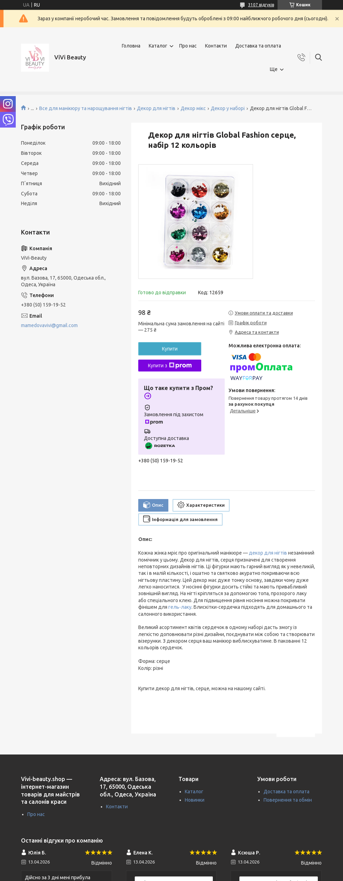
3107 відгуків (261, 4)
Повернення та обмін (288, 800)
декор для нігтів (268, 553)
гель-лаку (179, 607)
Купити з (169, 365)
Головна (131, 46)
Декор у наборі (228, 108)
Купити (170, 349)
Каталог (158, 46)
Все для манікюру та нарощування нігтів (85, 108)
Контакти (216, 46)
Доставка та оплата (258, 46)
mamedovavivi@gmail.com (49, 325)
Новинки (194, 800)
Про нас (188, 46)
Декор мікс (193, 108)
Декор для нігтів (156, 108)
